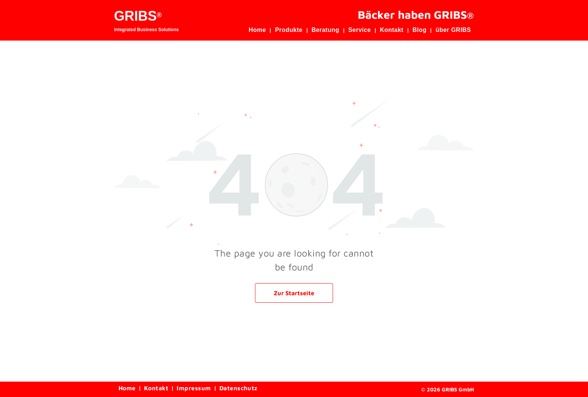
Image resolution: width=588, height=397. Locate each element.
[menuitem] (259, 30)
